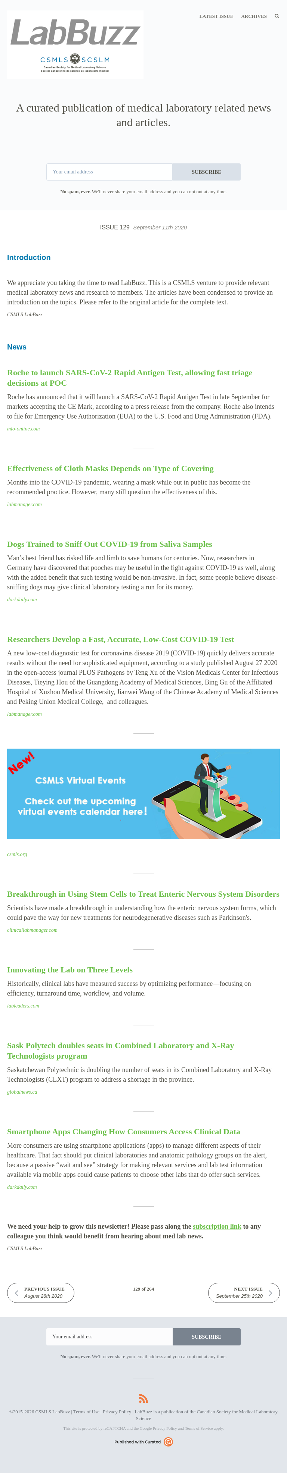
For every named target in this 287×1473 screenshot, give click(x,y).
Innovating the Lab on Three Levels (70, 969)
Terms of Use (86, 1411)
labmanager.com (24, 504)
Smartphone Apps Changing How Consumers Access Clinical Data (123, 1131)
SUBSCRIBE (206, 172)
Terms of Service (199, 1428)
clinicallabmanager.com (32, 930)
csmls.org (17, 854)
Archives (254, 16)
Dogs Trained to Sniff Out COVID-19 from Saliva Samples (109, 544)
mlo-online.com (23, 429)
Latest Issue (216, 16)
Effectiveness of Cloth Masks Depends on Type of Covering (110, 468)
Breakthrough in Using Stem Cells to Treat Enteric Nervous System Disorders (143, 894)
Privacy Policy (117, 1411)
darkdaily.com (22, 599)
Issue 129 (143, 227)
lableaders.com (23, 1006)
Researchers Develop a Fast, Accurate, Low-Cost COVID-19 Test (120, 639)
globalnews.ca (22, 1092)
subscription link (217, 1226)
